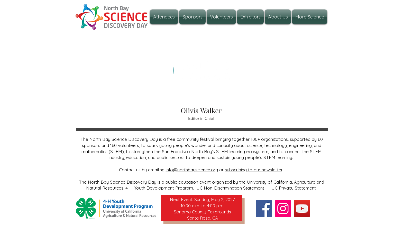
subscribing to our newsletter (253, 169)
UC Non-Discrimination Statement (230, 188)
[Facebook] (264, 208)
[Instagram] (283, 208)
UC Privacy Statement (293, 188)
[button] (277, 16)
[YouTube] (302, 208)
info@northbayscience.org (192, 169)
